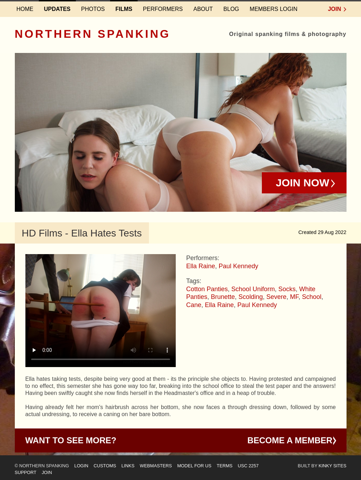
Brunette (223, 296)
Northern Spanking (93, 34)
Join (334, 9)
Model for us (194, 465)
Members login (273, 9)
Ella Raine (200, 266)
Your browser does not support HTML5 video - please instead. (100, 310)
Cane (193, 304)
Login (81, 465)
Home (25, 9)
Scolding (251, 296)
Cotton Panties (207, 289)
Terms (225, 465)
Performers (163, 9)
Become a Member (289, 440)
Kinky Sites (333, 465)
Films (123, 9)
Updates (57, 9)
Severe (276, 296)
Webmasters (156, 465)
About (203, 9)
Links (127, 465)
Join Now (303, 182)
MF (294, 296)
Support (26, 472)
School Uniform (253, 289)
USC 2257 (248, 465)
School (311, 296)
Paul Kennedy (238, 266)
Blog (231, 9)
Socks (287, 289)
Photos (93, 9)
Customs (105, 465)
